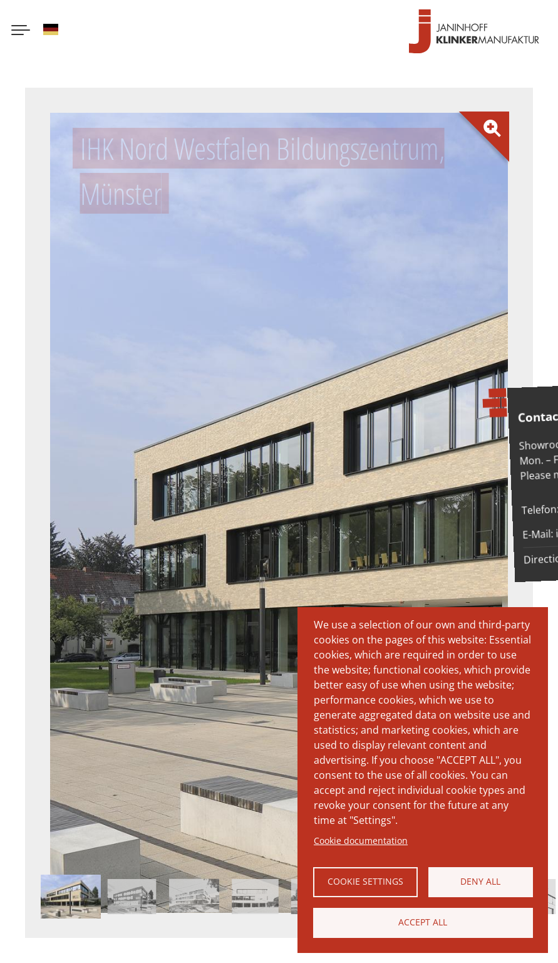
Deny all (480, 881)
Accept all (422, 922)
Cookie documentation (361, 840)
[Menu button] (20, 31)
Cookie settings (365, 881)
